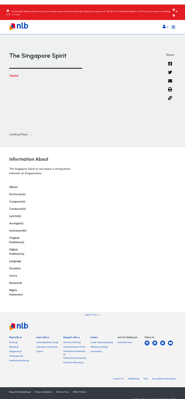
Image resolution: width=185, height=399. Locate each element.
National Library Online (74, 346)
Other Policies (79, 391)
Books (13, 342)
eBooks (13, 346)
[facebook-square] (156, 345)
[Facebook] (170, 64)
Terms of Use (62, 391)
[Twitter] (170, 72)
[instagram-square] (164, 345)
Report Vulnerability (19, 391)
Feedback (133, 378)
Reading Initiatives (19, 360)
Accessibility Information (164, 378)
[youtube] (172, 345)
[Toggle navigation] (173, 27)
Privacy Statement (43, 391)
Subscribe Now (124, 342)
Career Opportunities (102, 342)
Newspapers (16, 356)
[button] (166, 27)
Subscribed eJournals (74, 358)
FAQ (146, 378)
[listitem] (15, 338)
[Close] (180, 9)
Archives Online (72, 342)
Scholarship (96, 351)
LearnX (39, 351)
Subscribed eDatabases (74, 352)
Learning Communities (47, 346)
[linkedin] (148, 345)
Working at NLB (99, 346)
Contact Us (118, 378)
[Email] (170, 81)
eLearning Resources (47, 342)
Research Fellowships (73, 362)
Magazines (15, 351)
